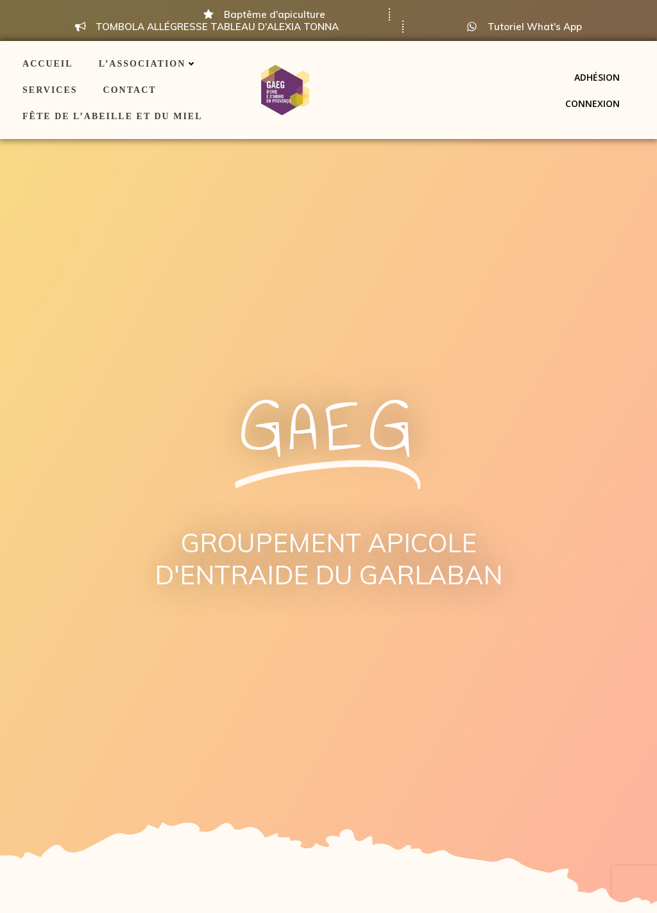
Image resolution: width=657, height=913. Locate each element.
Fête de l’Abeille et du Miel (112, 116)
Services (50, 90)
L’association (148, 64)
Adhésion (597, 77)
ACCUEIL (47, 64)
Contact (130, 90)
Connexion (592, 103)
